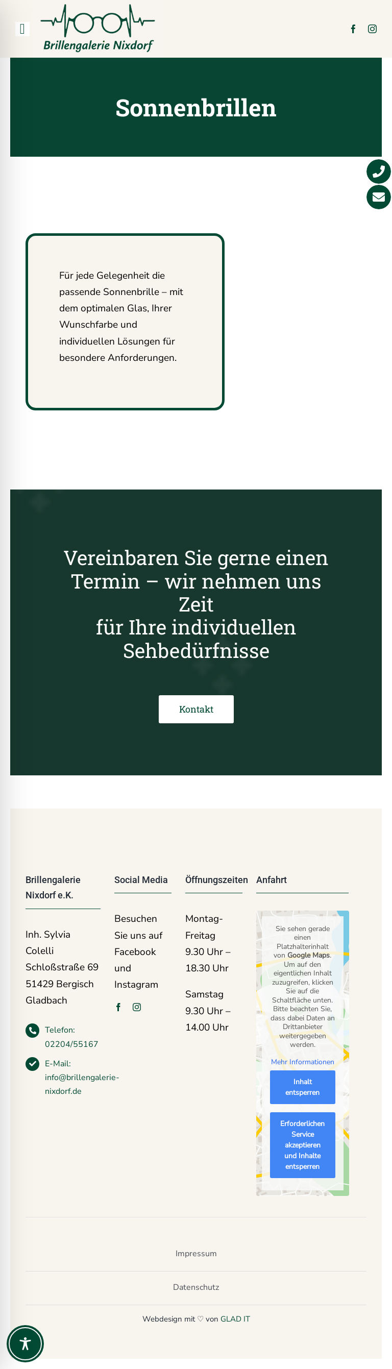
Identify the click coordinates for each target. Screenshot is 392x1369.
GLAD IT (235, 1319)
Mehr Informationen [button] (302, 1062)
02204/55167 (72, 1044)
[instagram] (372, 29)
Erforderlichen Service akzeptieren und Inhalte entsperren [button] (302, 1145)
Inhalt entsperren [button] (302, 1088)
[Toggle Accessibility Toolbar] (25, 1343)
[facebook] (353, 29)
